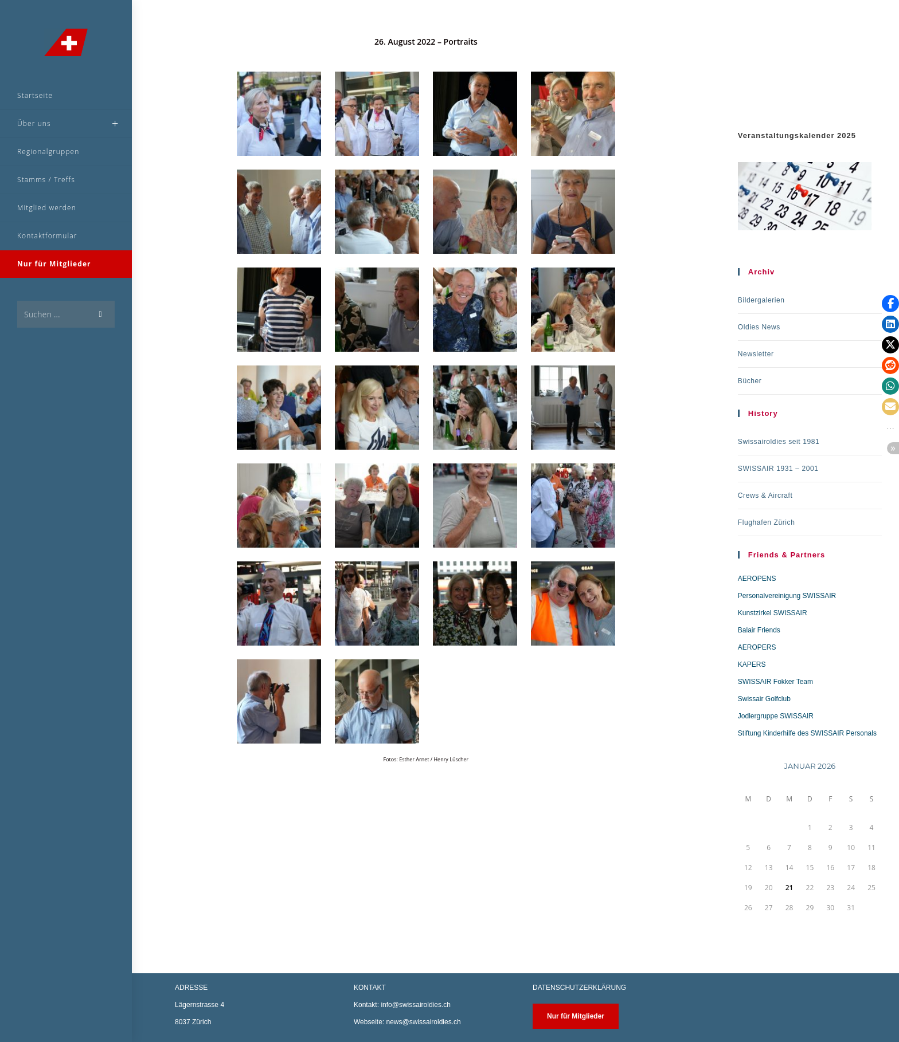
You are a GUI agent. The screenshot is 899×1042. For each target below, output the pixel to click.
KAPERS (752, 664)
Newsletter (756, 354)
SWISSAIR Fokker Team (775, 682)
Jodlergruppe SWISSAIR (776, 716)
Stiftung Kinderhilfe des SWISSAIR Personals (807, 733)
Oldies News (759, 327)
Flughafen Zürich (766, 522)
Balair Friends (759, 630)
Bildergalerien (761, 300)
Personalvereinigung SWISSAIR (787, 596)
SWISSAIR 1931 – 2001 (778, 469)
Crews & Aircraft (765, 495)
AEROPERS (757, 647)
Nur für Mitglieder (575, 1016)
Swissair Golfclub (764, 699)
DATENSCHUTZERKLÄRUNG (579, 988)
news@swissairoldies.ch (423, 1022)
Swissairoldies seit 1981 (778, 442)
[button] (890, 303)
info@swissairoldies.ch (416, 1005)
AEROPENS (757, 579)
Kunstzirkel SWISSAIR (772, 613)
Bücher (750, 381)
